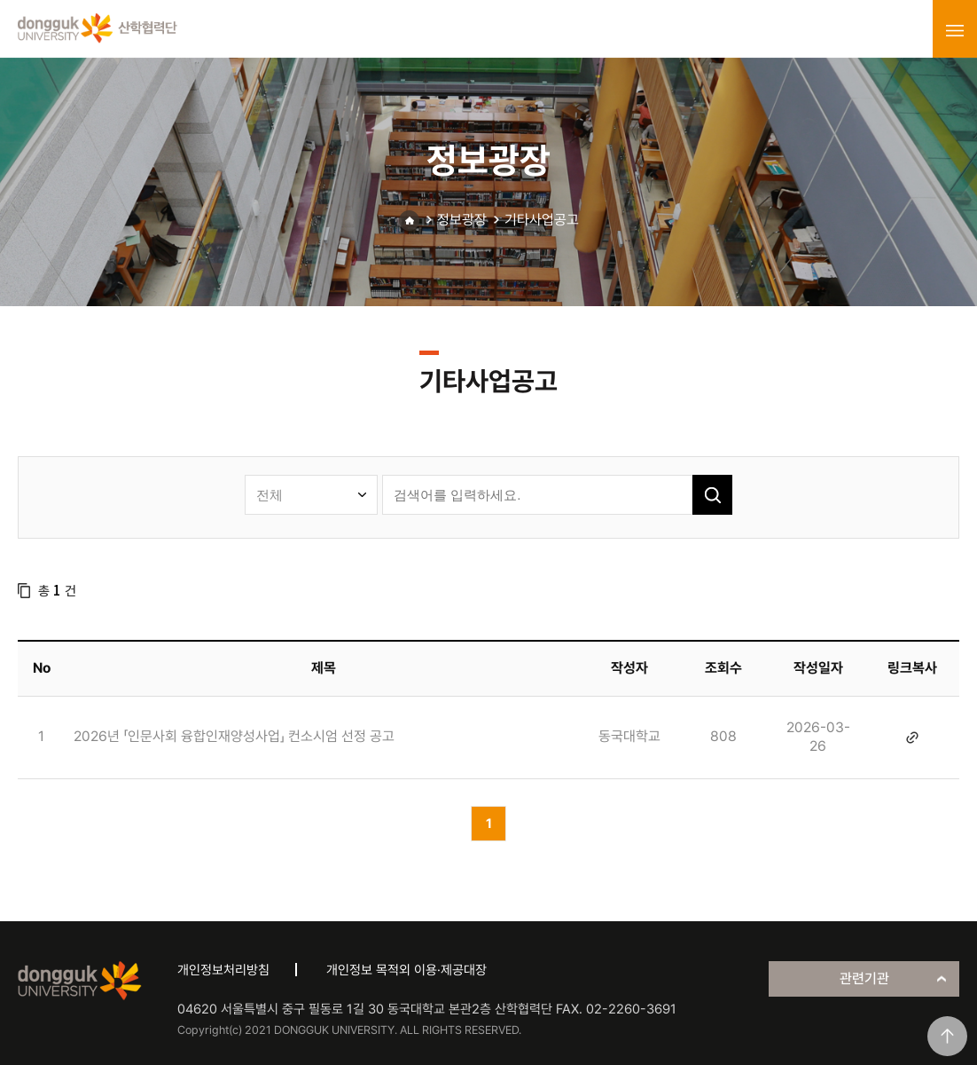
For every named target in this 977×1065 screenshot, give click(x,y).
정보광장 (462, 219)
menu (955, 30)
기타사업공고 (541, 219)
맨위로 (947, 1036)
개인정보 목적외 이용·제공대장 (406, 970)
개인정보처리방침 (223, 970)
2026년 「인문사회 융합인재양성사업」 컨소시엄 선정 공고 (234, 736)
